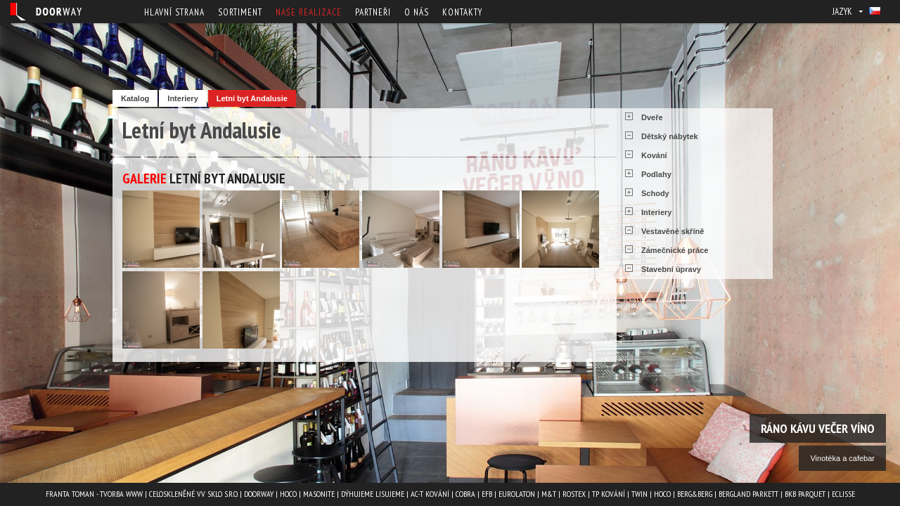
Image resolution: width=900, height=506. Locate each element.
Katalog (135, 98)
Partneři (373, 12)
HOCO (288, 493)
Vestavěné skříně (672, 231)
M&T (548, 493)
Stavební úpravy (671, 269)
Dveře (652, 117)
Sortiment (240, 12)
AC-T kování (430, 493)
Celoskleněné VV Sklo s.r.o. (193, 493)
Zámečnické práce (674, 250)
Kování (654, 155)
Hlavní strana (174, 12)
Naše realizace (309, 12)
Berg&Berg (694, 493)
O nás (416, 12)
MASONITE (319, 493)
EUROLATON (517, 493)
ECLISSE (843, 493)
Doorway (259, 493)
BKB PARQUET (805, 493)
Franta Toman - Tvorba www (94, 493)
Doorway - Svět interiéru (45, 11)
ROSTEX (574, 493)
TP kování (608, 493)
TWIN (639, 493)
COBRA (465, 493)
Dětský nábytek (669, 136)
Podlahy (656, 174)
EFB (487, 493)
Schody (655, 193)
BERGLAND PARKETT (748, 493)
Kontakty (462, 12)
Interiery (182, 98)
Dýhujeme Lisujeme (372, 493)
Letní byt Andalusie (252, 98)
